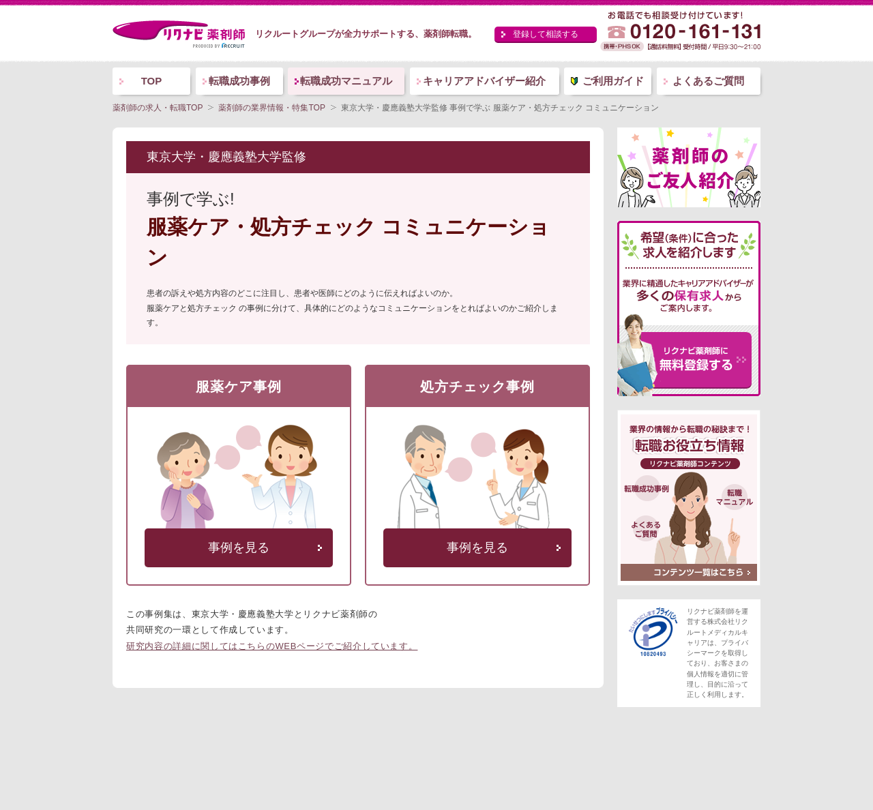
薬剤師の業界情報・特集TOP (271, 107)
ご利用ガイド (613, 81)
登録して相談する (545, 34)
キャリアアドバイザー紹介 (484, 81)
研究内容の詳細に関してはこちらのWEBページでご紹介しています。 (271, 646)
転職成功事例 (239, 81)
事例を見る (238, 547)
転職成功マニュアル (346, 81)
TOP (151, 81)
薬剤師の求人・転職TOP (158, 107)
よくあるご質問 (708, 81)
